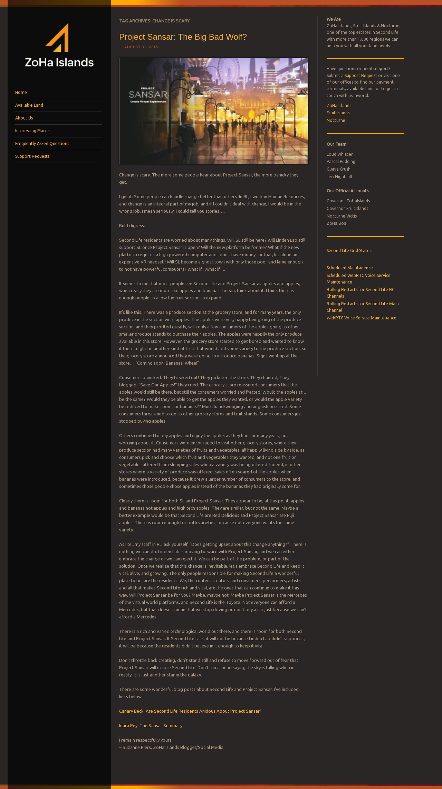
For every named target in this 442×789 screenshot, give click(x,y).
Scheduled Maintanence (350, 268)
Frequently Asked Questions (42, 143)
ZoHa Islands (339, 105)
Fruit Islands (338, 112)
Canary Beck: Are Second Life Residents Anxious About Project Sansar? (190, 711)
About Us (24, 118)
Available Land (29, 105)
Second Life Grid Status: (349, 250)
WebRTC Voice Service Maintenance (361, 318)
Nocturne (336, 120)
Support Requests (32, 156)
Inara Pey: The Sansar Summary (150, 725)
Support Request (361, 75)
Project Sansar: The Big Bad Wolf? (183, 36)
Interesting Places (32, 130)
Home (21, 92)
